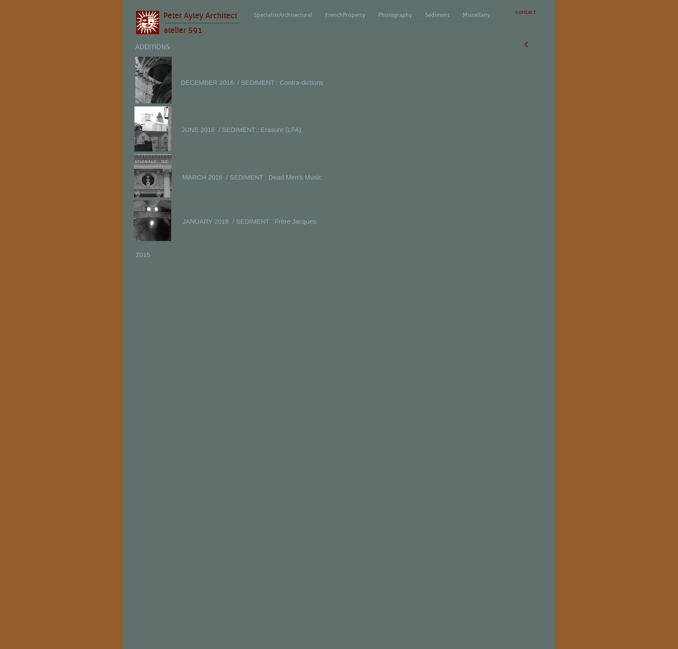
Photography (395, 15)
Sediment (437, 15)
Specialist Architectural (283, 15)
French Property (345, 15)
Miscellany (476, 15)
